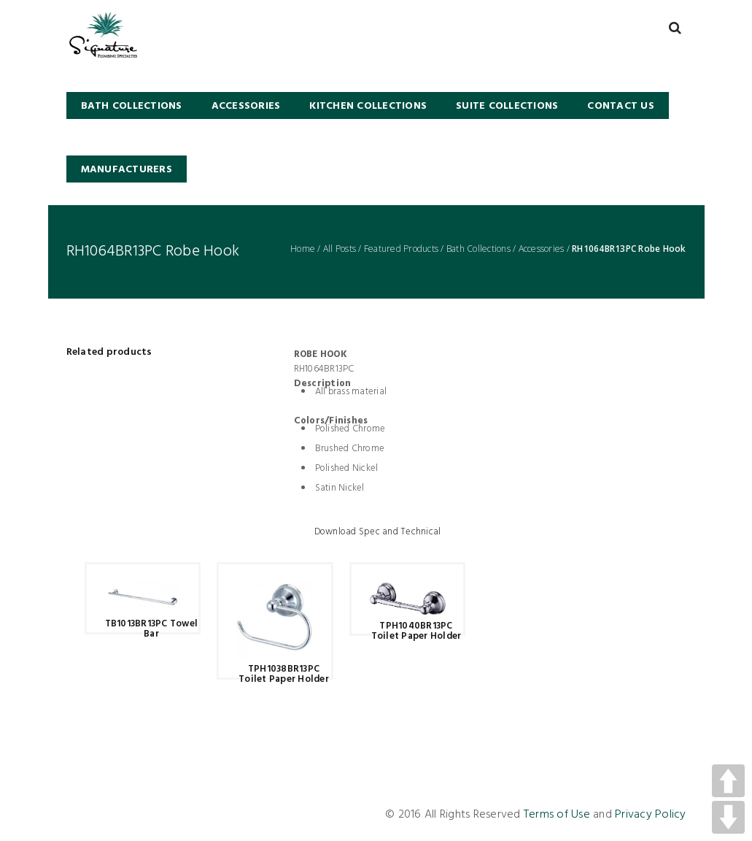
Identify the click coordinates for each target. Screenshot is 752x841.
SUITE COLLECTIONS (507, 106)
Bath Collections (478, 249)
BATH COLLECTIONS (131, 106)
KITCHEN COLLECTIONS (368, 106)
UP (728, 780)
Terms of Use (557, 814)
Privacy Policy (650, 814)
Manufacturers (126, 169)
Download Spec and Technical (377, 532)
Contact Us (620, 106)
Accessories (246, 106)
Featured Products (401, 249)
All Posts (339, 249)
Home (302, 249)
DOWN (728, 817)
